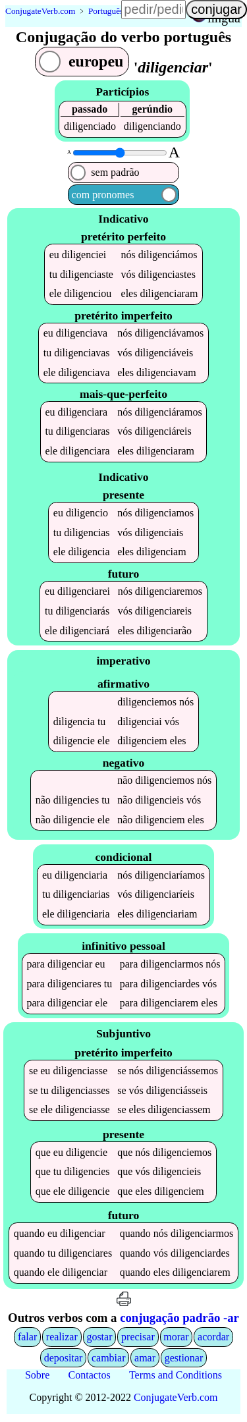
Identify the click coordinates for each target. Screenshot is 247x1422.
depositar (63, 1360)
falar (27, 1339)
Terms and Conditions (175, 1377)
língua (223, 18)
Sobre (37, 1377)
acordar (213, 1339)
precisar (138, 1339)
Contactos (90, 1377)
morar (175, 1339)
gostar (99, 1339)
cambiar (109, 1360)
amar (144, 1360)
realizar (62, 1339)
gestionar (184, 1360)
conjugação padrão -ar (179, 1321)
